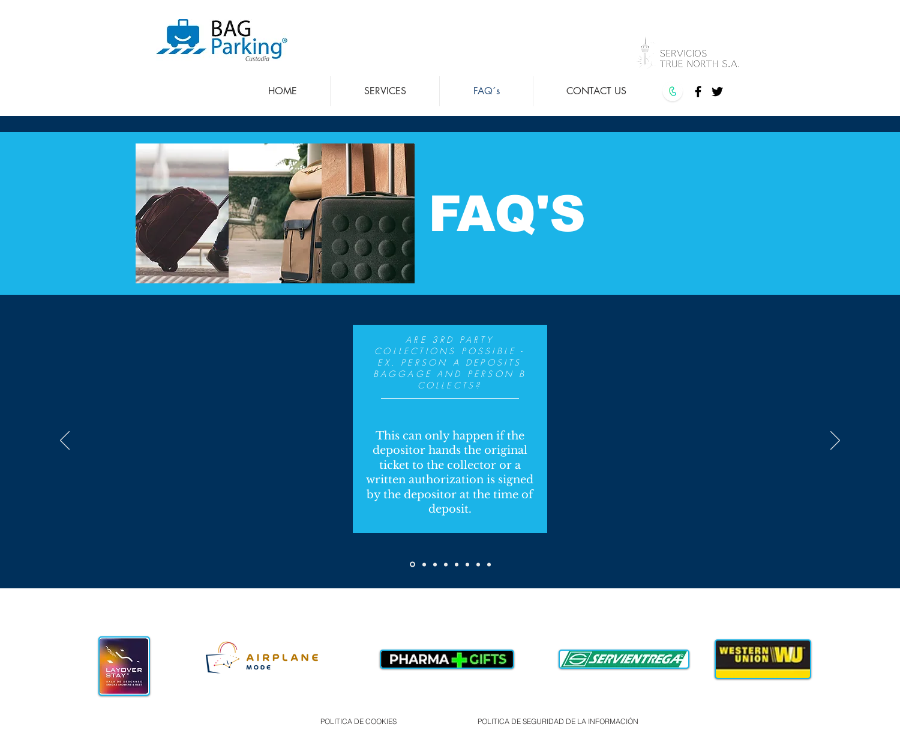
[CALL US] (672, 91)
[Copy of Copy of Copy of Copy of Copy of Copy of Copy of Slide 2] (489, 564)
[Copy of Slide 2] (424, 564)
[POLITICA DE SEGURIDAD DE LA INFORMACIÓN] (558, 721)
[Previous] (65, 441)
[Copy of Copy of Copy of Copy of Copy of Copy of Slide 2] (478, 564)
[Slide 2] (412, 564)
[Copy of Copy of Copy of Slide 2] (446, 564)
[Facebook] (698, 91)
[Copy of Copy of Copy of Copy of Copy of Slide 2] (467, 564)
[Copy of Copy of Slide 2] (435, 564)
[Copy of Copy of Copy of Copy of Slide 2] (456, 564)
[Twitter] (717, 91)
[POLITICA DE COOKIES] (358, 721)
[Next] (835, 441)
